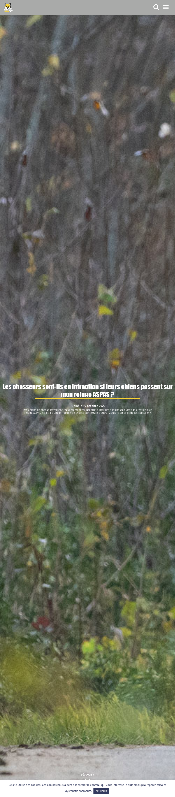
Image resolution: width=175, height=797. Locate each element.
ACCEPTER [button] (101, 791)
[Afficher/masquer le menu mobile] (166, 7)
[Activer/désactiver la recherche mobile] (156, 7)
